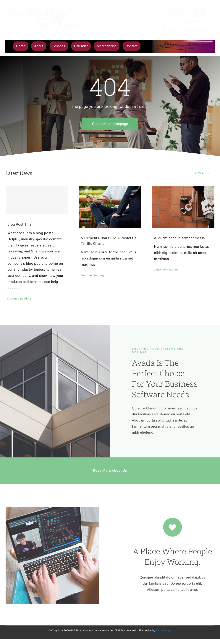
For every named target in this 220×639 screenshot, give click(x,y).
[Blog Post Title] (37, 200)
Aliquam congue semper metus (179, 238)
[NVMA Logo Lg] (43, 9)
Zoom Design (164, 630)
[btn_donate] (177, 9)
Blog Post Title (19, 224)
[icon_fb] (199, 6)
